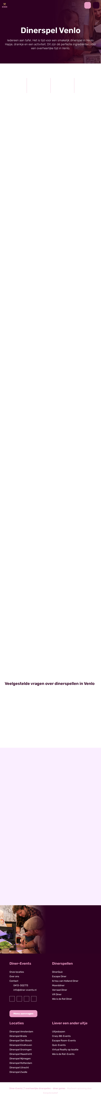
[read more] (26, 309)
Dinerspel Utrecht (19, 1067)
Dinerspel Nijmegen (20, 1058)
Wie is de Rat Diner (62, 998)
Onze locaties (16, 971)
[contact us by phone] (88, 5)
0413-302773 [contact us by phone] (20, 985)
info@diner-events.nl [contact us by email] (24, 989)
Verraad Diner (59, 989)
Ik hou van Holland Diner (65, 980)
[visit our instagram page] (19, 998)
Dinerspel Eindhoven (20, 1045)
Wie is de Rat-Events (63, 1054)
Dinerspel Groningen (20, 1049)
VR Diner (57, 994)
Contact (13, 980)
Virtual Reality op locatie (65, 1049)
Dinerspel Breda (18, 1036)
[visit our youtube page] (33, 998)
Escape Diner (59, 976)
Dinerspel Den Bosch (20, 1040)
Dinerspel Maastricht (20, 1054)
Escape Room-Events (64, 1040)
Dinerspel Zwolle (18, 1072)
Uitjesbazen (58, 1031)
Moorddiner (58, 985)
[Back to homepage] (5, 5)
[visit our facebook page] (12, 998)
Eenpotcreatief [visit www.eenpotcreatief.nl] (50, 1093)
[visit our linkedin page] (26, 998)
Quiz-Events (59, 1045)
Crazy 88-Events (61, 1036)
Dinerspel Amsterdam (21, 1031)
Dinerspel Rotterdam (20, 1063)
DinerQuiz (57, 971)
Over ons (14, 976)
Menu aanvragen (23, 1013)
